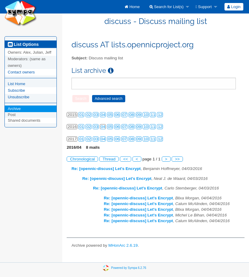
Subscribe (16, 90)
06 (117, 114)
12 (160, 114)
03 (96, 114)
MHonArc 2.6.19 (123, 245)
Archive (14, 108)
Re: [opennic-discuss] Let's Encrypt (105, 168)
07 (124, 114)
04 (103, 114)
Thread (109, 159)
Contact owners (21, 72)
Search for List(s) (166, 6)
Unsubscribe (18, 97)
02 (88, 114)
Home (132, 6)
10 (145, 114)
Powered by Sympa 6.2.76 (128, 268)
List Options (23, 44)
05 (110, 114)
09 (139, 114)
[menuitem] (132, 6)
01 (81, 114)
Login (233, 6)
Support (203, 6)
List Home (16, 84)
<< (125, 159)
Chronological (82, 159)
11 (153, 114)
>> (177, 159)
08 (131, 114)
